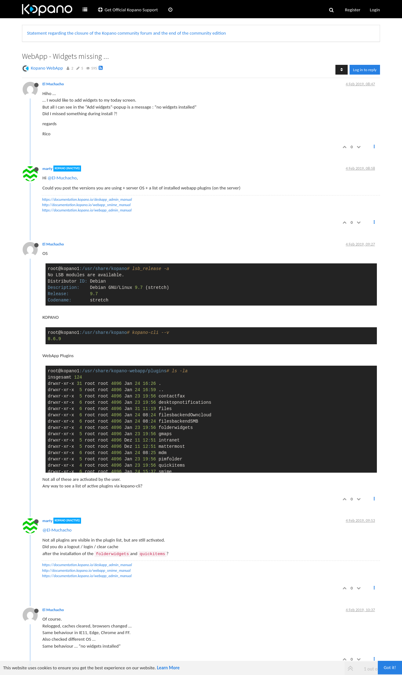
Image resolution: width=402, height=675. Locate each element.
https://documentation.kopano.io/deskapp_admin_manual (87, 199)
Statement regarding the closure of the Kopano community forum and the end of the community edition (126, 33)
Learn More (168, 668)
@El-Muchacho (62, 178)
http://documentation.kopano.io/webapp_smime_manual (86, 205)
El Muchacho (53, 84)
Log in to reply (365, 69)
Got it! (390, 667)
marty (47, 168)
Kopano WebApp (47, 68)
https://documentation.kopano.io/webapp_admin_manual (87, 210)
